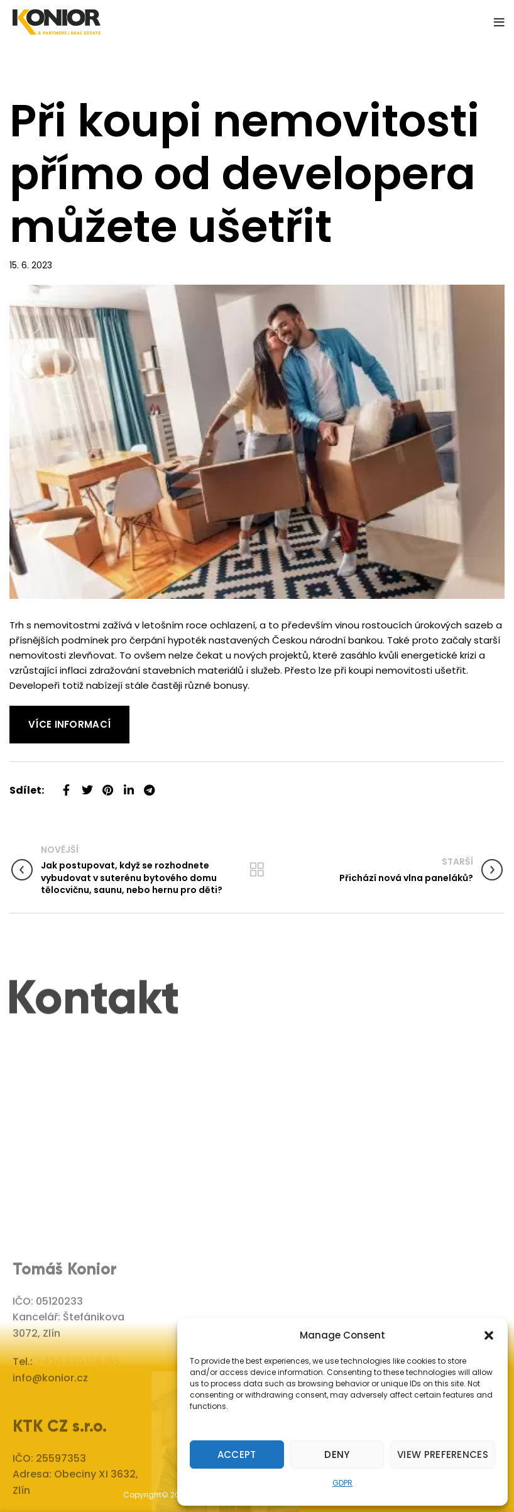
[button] (489, 1335)
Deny (336, 1454)
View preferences (442, 1454)
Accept (236, 1454)
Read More (34, 713)
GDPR (342, 1482)
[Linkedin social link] (128, 785)
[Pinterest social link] (108, 785)
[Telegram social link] (149, 785)
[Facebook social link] (66, 785)
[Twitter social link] (87, 785)
